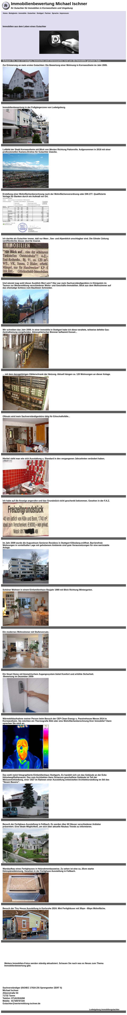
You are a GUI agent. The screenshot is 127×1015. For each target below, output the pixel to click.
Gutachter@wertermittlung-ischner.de (21, 1003)
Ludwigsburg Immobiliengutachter (104, 1009)
